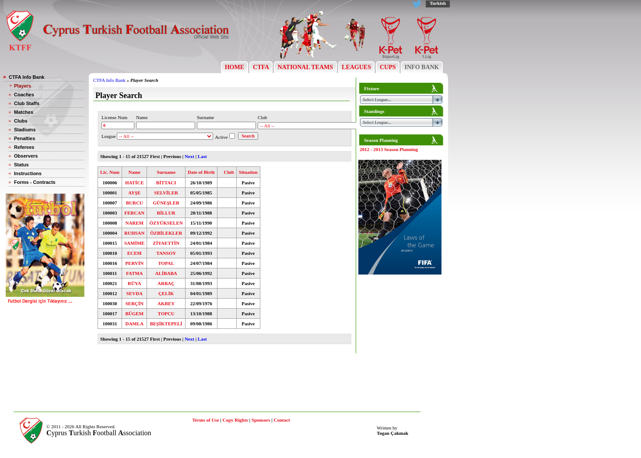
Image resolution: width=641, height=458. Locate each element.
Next (189, 156)
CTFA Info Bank (109, 80)
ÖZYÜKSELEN (165, 222)
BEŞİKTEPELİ (166, 323)
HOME (234, 67)
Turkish (438, 3)
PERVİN (134, 263)
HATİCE (134, 182)
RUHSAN (134, 233)
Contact (282, 420)
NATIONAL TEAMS (305, 67)
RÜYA (134, 283)
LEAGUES (356, 67)
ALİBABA (166, 273)
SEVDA (134, 293)
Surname (166, 172)
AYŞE (134, 192)
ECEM (134, 253)
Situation (248, 172)
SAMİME (134, 243)
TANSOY (166, 253)
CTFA (261, 67)
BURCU (134, 202)
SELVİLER (166, 192)
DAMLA (134, 323)
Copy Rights (235, 420)
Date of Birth (201, 172)
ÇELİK (166, 293)
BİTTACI (166, 182)
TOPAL (166, 263)
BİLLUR (166, 212)
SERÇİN (134, 303)
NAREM (134, 222)
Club (229, 172)
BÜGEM (134, 313)
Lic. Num (109, 172)
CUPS (387, 67)
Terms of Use (205, 420)
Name (134, 172)
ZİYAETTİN (166, 243)
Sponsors (261, 420)
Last (202, 156)
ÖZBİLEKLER (166, 233)
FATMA (134, 273)
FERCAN (134, 212)
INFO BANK (422, 67)
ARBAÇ (166, 283)
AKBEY (166, 303)
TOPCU (166, 313)
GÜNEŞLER (166, 202)
